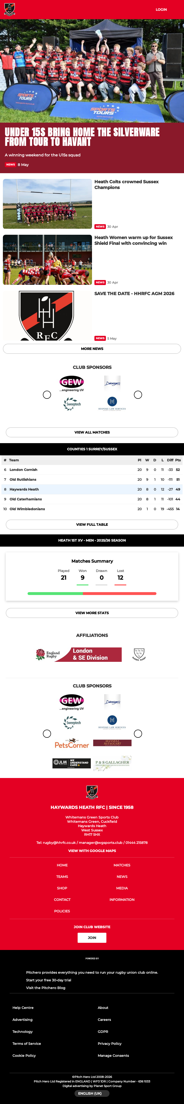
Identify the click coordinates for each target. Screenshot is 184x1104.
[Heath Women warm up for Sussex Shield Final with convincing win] (47, 260)
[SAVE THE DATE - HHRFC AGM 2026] (47, 316)
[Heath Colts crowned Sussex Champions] (47, 204)
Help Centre (23, 1008)
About (103, 1008)
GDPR (103, 1032)
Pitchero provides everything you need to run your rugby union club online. (92, 972)
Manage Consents (113, 1055)
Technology (22, 1032)
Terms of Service (26, 1043)
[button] (176, 164)
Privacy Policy (109, 1043)
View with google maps (92, 850)
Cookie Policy (24, 1055)
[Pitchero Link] (92, 965)
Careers (104, 1020)
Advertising (22, 1020)
